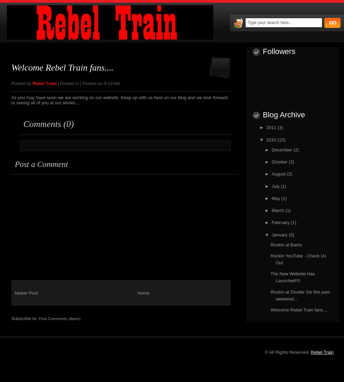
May (276, 198)
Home (144, 293)
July (276, 186)
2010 (272, 139)
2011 (272, 127)
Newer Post (26, 293)
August (279, 174)
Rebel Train (322, 352)
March (279, 210)
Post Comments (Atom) (59, 318)
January (280, 234)
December (283, 149)
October (280, 162)
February (281, 222)
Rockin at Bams (286, 244)
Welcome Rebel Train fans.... (62, 68)
